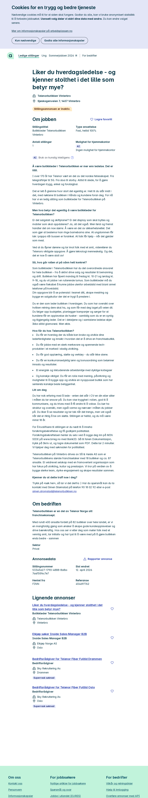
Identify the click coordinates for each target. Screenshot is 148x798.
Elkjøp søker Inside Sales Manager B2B (59, 634)
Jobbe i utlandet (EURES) (65, 795)
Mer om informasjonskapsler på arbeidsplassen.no (42, 30)
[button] (98, 559)
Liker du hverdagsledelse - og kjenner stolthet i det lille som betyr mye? (67, 607)
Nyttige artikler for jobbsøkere (68, 783)
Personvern (15, 789)
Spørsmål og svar (60, 789)
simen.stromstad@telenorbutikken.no (54, 491)
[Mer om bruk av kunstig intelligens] (72, 157)
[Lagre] (112, 608)
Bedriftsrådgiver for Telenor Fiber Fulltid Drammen (67, 659)
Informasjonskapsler (20, 795)
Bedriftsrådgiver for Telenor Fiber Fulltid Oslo (63, 687)
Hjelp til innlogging (117, 789)
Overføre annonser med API (123, 795)
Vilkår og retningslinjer (119, 783)
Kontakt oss (15, 783)
